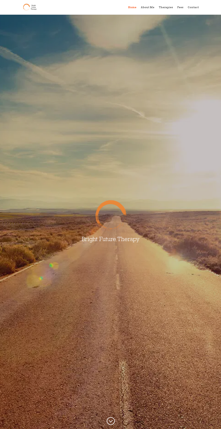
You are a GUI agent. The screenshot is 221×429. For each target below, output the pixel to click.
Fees (180, 7)
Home (132, 7)
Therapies (166, 7)
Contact (193, 7)
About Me (147, 7)
